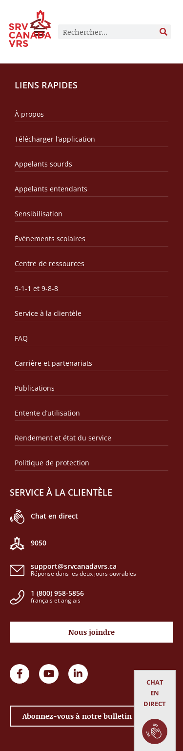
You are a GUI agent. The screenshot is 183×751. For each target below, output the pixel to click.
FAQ (21, 338)
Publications (35, 388)
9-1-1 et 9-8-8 (36, 288)
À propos (29, 114)
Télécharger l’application (55, 139)
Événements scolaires (50, 238)
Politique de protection (52, 462)
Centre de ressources (49, 263)
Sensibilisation (38, 213)
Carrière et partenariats (53, 363)
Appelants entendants (51, 188)
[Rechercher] (163, 31)
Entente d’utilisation (47, 412)
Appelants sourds (43, 163)
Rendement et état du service (63, 437)
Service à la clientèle (48, 313)
